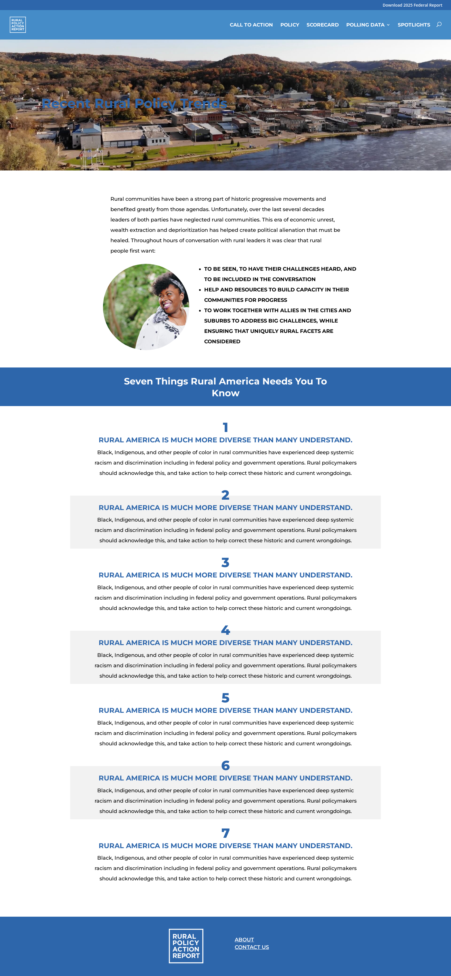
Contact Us (252, 947)
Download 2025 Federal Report (412, 5)
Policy (289, 25)
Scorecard (323, 25)
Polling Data (365, 25)
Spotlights (414, 25)
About (244, 940)
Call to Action (251, 25)
